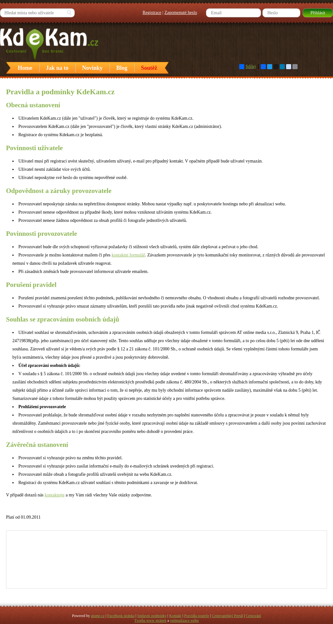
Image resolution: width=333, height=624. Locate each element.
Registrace (152, 12)
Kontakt (175, 616)
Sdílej (247, 66)
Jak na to (57, 68)
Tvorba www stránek (150, 620)
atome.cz (98, 616)
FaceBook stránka (121, 616)
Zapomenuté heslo (180, 12)
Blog (121, 68)
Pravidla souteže (196, 616)
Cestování (253, 616)
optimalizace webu (184, 620)
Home (25, 68)
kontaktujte (55, 495)
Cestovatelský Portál (227, 616)
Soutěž (149, 68)
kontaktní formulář (128, 255)
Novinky (92, 68)
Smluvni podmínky (151, 616)
